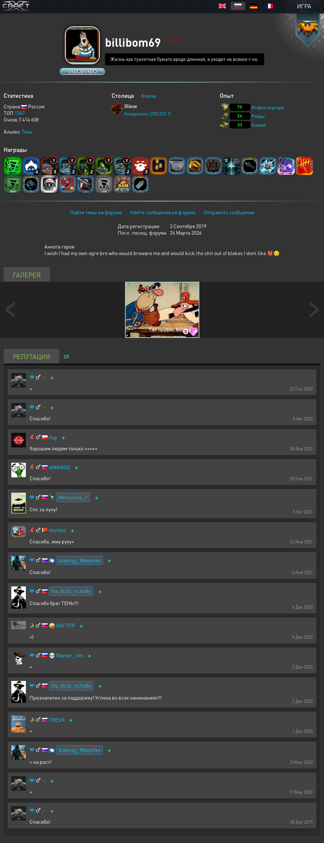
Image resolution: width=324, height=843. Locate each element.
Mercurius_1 (73, 497)
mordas (57, 530)
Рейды (258, 116)
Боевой (258, 125)
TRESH (57, 720)
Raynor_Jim (69, 655)
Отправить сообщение (229, 212)
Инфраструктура (267, 107)
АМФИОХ (59, 467)
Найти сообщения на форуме (162, 212)
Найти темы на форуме (96, 212)
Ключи (148, 95)
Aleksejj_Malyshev (79, 560)
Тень (27, 131)
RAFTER (65, 625)
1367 (20, 112)
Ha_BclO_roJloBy (71, 591)
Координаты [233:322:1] (147, 113)
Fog (53, 437)
